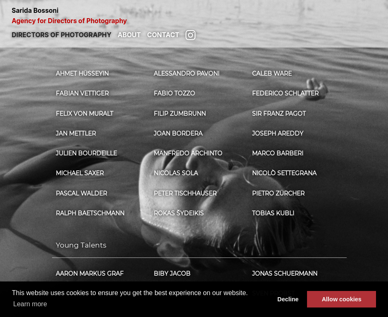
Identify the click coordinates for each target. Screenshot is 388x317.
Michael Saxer (80, 173)
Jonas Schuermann (284, 273)
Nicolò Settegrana (284, 173)
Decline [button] (287, 299)
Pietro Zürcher (278, 193)
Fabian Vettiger (82, 93)
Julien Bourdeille (86, 153)
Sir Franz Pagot (279, 113)
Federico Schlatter (285, 93)
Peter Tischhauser (185, 193)
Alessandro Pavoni (186, 73)
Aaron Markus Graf (90, 273)
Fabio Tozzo (174, 93)
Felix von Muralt (84, 113)
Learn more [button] (30, 303)
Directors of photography (62, 35)
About (129, 35)
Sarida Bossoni (194, 16)
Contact (163, 35)
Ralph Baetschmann (90, 213)
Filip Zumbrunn (180, 113)
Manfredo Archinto (188, 153)
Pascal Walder (81, 193)
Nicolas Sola (176, 173)
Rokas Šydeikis (179, 213)
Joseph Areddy (277, 133)
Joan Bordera (178, 133)
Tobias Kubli (273, 213)
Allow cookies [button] (342, 299)
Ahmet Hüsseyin (82, 73)
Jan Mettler (76, 133)
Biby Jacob (172, 273)
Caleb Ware (272, 73)
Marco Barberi (277, 153)
